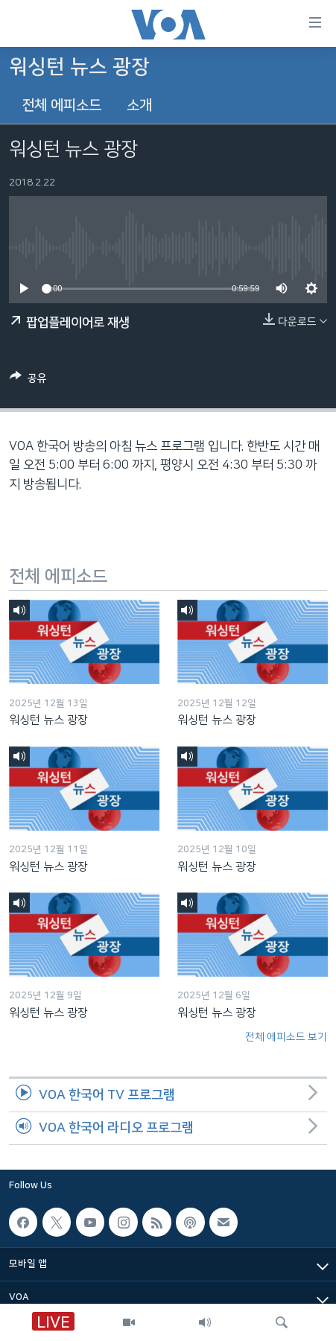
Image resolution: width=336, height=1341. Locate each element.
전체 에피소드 (61, 105)
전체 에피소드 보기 (286, 1037)
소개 (139, 105)
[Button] (28, 381)
